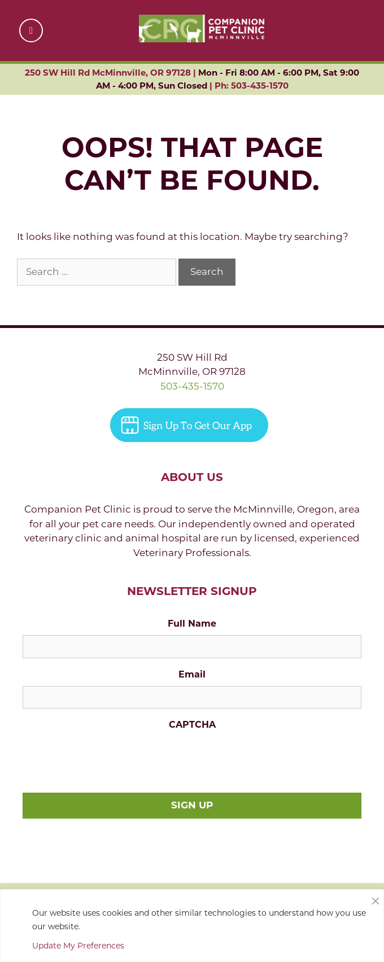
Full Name (192, 623)
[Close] (375, 898)
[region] (192, 925)
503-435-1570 (192, 386)
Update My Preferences (78, 946)
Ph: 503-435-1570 (252, 85)
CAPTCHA (192, 724)
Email (192, 674)
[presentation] (108, 758)
